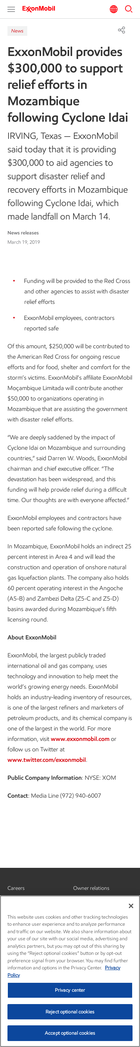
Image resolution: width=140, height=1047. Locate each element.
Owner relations (91, 888)
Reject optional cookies (70, 1012)
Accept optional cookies (70, 1033)
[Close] (131, 906)
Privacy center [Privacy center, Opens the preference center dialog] (70, 990)
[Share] (121, 30)
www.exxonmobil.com (80, 738)
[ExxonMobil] (41, 9)
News (17, 31)
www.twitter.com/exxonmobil (46, 759)
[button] (11, 9)
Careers (16, 888)
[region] (70, 971)
